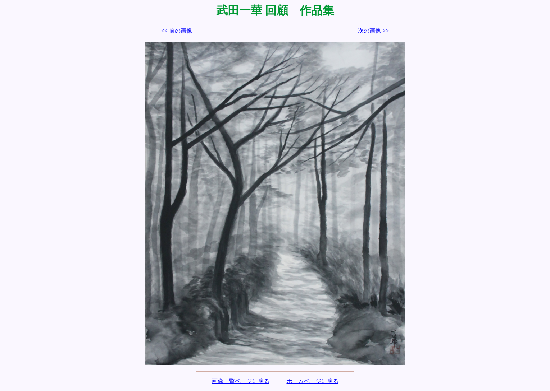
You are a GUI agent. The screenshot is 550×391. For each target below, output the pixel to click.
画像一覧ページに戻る (240, 381)
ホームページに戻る (312, 381)
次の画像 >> (373, 31)
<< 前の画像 (176, 31)
